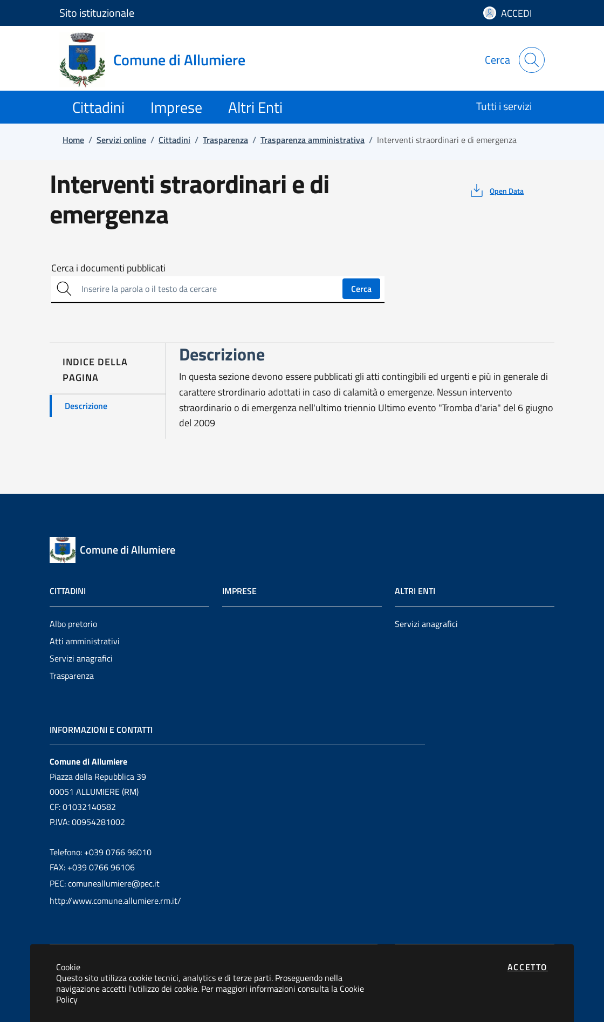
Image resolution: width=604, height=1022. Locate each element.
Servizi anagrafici (81, 658)
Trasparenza (72, 675)
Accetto (527, 967)
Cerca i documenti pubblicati (108, 268)
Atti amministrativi (85, 641)
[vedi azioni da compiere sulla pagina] (496, 190)
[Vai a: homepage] (158, 60)
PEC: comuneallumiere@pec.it (105, 883)
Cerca (361, 288)
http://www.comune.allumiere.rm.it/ (115, 900)
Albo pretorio (73, 623)
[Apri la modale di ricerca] (532, 60)
